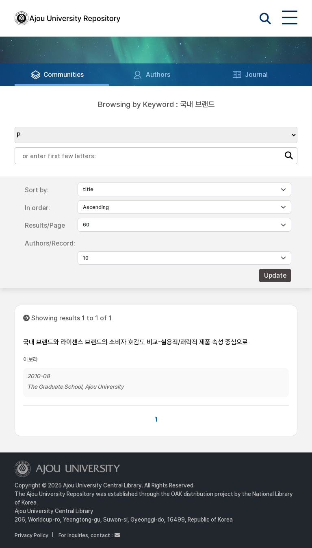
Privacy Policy (31, 535)
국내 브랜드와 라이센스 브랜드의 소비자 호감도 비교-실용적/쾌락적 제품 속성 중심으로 (135, 342)
